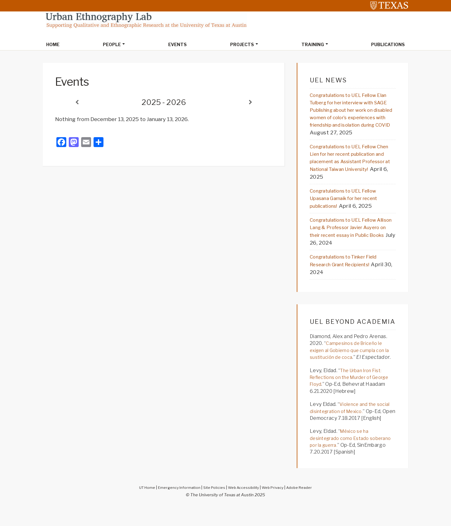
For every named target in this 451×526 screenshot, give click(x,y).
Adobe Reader (305, 506)
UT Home (141, 506)
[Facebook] (61, 143)
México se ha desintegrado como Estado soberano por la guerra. (342, 457)
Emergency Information (175, 506)
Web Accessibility (244, 506)
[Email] (86, 143)
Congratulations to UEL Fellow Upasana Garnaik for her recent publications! (350, 209)
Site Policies (213, 506)
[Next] (250, 103)
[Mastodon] (74, 143)
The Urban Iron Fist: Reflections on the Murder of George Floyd (348, 396)
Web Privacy (276, 506)
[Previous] (77, 103)
